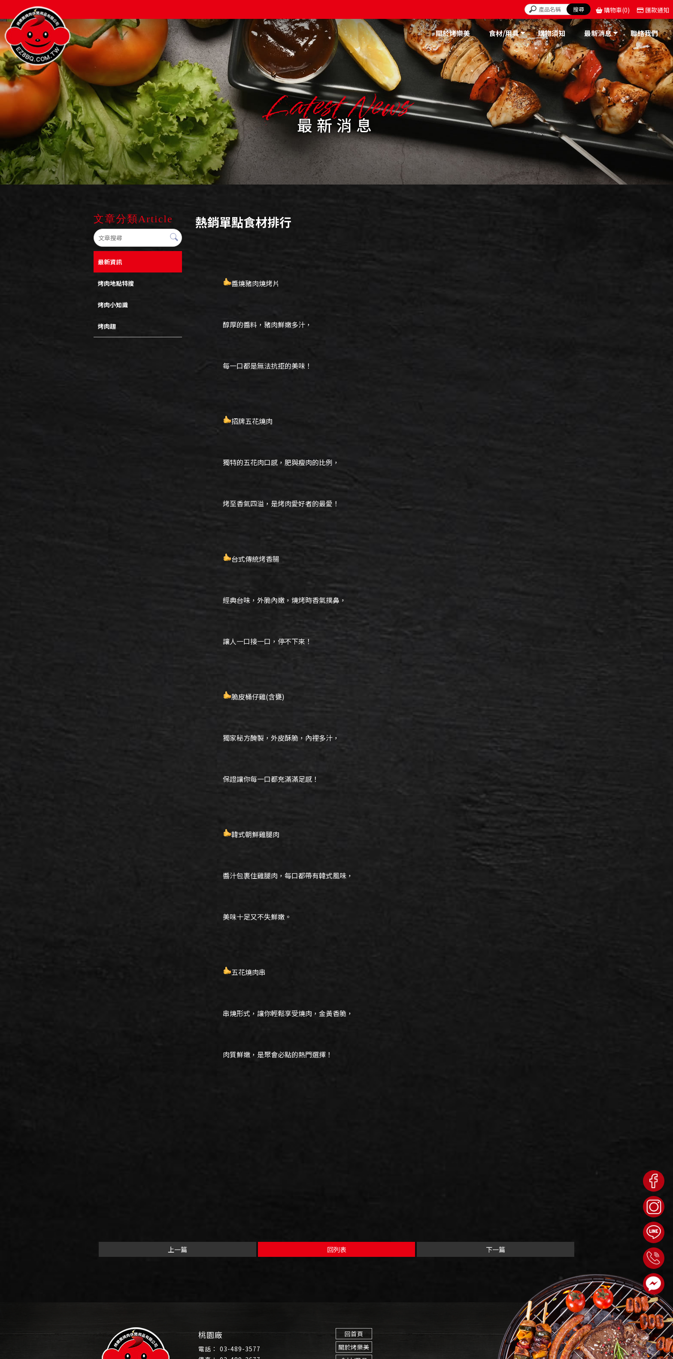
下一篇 (495, 1249)
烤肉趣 (107, 326)
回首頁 (353, 1333)
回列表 (336, 1249)
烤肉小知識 (113, 304)
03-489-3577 (240, 1348)
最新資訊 (110, 261)
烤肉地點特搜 (116, 283)
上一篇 (177, 1249)
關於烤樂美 (353, 1347)
